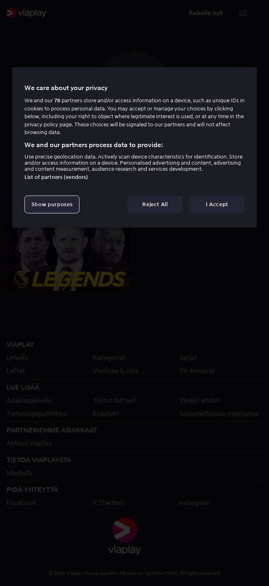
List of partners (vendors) (56, 177)
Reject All (155, 204)
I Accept (217, 204)
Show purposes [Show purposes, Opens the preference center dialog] (52, 204)
